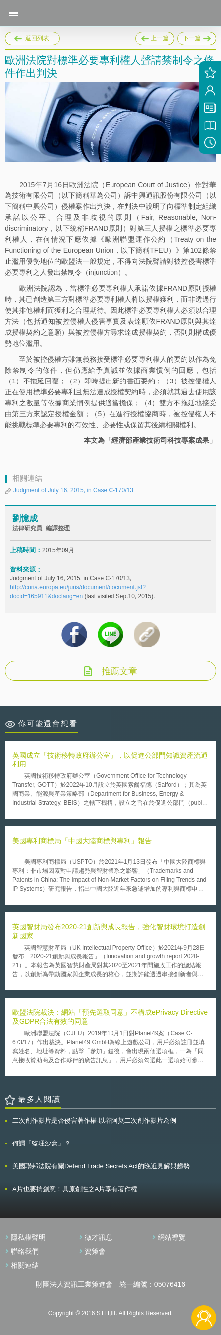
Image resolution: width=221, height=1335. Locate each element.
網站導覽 (172, 1237)
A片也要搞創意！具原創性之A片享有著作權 (74, 1189)
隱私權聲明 (28, 1237)
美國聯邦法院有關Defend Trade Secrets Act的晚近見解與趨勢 (101, 1166)
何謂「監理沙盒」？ (41, 1143)
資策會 (95, 1251)
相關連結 (25, 1265)
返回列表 (37, 38)
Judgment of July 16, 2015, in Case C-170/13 (73, 490)
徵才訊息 (98, 1237)
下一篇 (196, 37)
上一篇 (154, 37)
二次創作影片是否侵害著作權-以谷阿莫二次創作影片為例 (94, 1120)
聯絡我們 (25, 1251)
